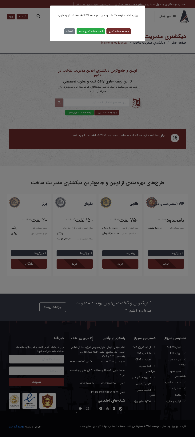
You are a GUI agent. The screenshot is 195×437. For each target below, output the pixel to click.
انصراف (69, 31)
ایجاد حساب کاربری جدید (91, 31)
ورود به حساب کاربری (119, 31)
